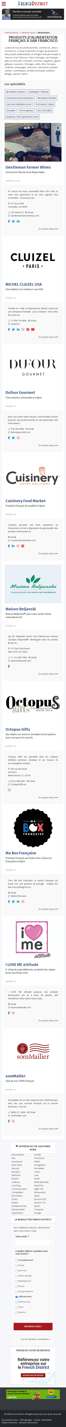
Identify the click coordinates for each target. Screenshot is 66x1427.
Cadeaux (16, 1182)
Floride (21, 1265)
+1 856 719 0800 (17, 320)
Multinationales (41, 1182)
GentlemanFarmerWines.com (23, 215)
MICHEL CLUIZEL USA (24, 284)
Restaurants (40, 1192)
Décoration (17, 1195)
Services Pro (40, 1202)
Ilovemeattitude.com (19, 1007)
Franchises (39, 1158)
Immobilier (39, 1168)
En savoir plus (48, 228)
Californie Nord (28, 32)
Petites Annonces (10, 1422)
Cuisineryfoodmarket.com (22, 540)
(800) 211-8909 (17, 1112)
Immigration (40, 1165)
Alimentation (18, 1154)
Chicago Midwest (25, 1291)
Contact (37, 1420)
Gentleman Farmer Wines (28, 167)
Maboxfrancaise (17, 895)
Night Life (38, 1188)
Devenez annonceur (28, 1422)
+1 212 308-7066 (17, 657)
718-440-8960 (16, 428)
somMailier (16, 1076)
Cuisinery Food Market (26, 501)
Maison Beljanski (21, 609)
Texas (20, 1307)
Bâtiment (16, 1175)
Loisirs (37, 1171)
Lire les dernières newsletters (36, 1339)
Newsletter (47, 1420)
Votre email (22, 1236)
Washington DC (24, 1281)
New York (22, 1270)
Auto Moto (17, 1165)
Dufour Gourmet (20, 392)
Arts (13, 1158)
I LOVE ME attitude (22, 964)
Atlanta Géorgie (25, 1275)
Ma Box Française (21, 853)
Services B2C (40, 1199)
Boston (21, 1286)
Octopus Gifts (18, 729)
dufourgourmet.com (19, 432)
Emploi (15, 1202)
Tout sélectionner (25, 1260)
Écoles (15, 1199)
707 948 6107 (16, 212)
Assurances (17, 1161)
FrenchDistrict (11, 32)
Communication (19, 1188)
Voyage (37, 1212)
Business (22, 1312)
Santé (37, 1195)
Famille (37, 1154)
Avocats (15, 1168)
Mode (37, 1178)
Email (29, 212)
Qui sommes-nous (10, 1420)
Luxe (36, 1175)
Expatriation (17, 1212)
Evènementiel (18, 1209)
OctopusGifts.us (17, 784)
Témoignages (26, 1420)
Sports (37, 1206)
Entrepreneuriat (19, 1206)
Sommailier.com (17, 1115)
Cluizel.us (14, 323)
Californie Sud (24, 1302)
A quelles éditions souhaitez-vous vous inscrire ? (31, 1252)
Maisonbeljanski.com (19, 660)
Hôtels (37, 1161)
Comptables (17, 1192)
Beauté (15, 1178)
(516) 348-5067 (16, 781)
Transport (39, 1209)
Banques (16, 1171)
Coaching (16, 1185)
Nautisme (38, 1185)
